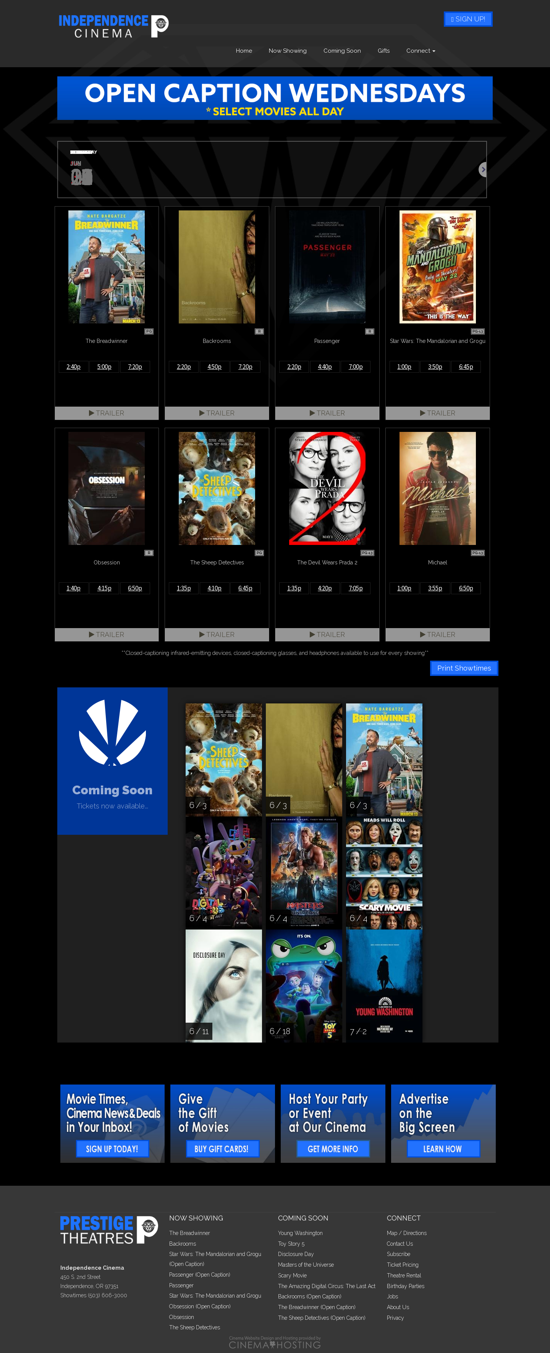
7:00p (356, 366)
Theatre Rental (404, 1275)
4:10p (214, 588)
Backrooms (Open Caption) (309, 1296)
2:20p (184, 366)
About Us (398, 1307)
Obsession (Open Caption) (200, 1306)
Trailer (106, 413)
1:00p (404, 366)
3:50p (435, 366)
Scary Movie (292, 1275)
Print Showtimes (464, 668)
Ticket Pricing (403, 1265)
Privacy (395, 1318)
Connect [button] (420, 50)
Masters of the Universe (306, 1265)
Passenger (181, 1285)
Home (244, 50)
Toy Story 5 (291, 1244)
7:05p (356, 588)
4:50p (214, 366)
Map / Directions (407, 1233)
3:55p (435, 588)
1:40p (73, 588)
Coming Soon (342, 50)
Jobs (392, 1296)
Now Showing (288, 50)
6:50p (135, 588)
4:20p (325, 588)
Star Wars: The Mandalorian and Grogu (215, 1296)
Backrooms (182, 1244)
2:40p (73, 366)
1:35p (184, 588)
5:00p (104, 366)
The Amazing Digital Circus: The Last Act (326, 1286)
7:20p (135, 366)
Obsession (181, 1317)
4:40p (325, 366)
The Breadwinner (189, 1233)
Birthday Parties (405, 1286)
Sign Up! (468, 19)
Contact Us (400, 1244)
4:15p (104, 588)
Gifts (384, 50)
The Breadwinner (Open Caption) (317, 1307)
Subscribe (398, 1254)
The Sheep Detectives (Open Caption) (322, 1318)
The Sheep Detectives (194, 1327)
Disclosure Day (296, 1254)
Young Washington (300, 1233)
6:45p (466, 366)
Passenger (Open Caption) (199, 1275)
